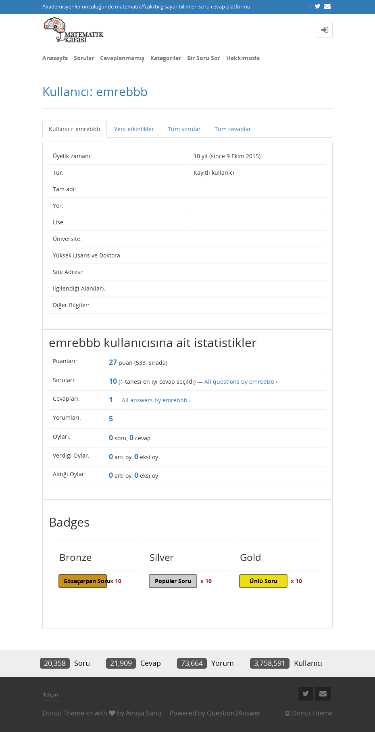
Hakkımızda (243, 58)
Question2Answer (234, 713)
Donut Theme (63, 713)
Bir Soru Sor (203, 58)
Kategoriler (165, 58)
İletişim (51, 694)
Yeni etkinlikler (134, 129)
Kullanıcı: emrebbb (74, 129)
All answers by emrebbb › (156, 400)
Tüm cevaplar (233, 129)
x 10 (115, 581)
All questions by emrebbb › (240, 381)
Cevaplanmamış (122, 58)
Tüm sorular (184, 129)
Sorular (84, 58)
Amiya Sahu (143, 713)
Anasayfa (55, 58)
